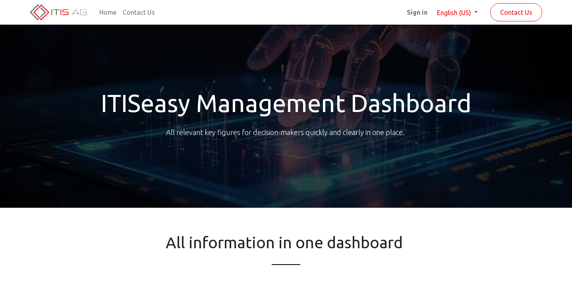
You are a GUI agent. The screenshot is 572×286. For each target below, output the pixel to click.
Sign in (417, 12)
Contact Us (516, 12)
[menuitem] (108, 12)
